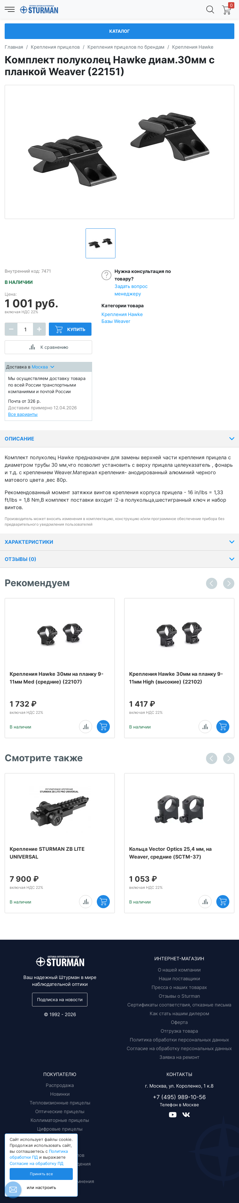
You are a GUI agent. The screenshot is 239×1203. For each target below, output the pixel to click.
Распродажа (60, 1085)
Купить (70, 329)
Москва (43, 366)
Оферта (179, 1022)
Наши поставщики (179, 978)
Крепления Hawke (122, 314)
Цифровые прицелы (59, 1129)
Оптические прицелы (59, 1111)
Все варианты (23, 414)
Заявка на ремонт (179, 1057)
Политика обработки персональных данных (179, 1040)
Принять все (41, 1174)
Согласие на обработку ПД (36, 1163)
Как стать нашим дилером (179, 1013)
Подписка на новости (59, 999)
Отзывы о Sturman (179, 996)
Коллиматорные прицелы (59, 1120)
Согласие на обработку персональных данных (179, 1048)
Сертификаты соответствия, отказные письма (179, 1005)
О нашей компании (179, 970)
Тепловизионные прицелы (60, 1103)
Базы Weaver (115, 321)
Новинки (60, 1094)
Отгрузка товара (179, 1031)
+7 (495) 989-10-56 (179, 1097)
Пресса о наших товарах (179, 987)
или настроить (41, 1187)
